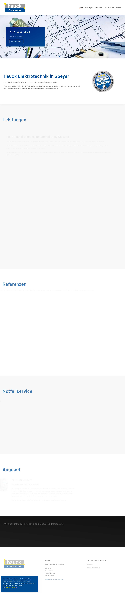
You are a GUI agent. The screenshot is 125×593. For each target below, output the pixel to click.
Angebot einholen (16, 41)
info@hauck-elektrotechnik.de (54, 579)
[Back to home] (15, 7)
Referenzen (98, 7)
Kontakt (118, 7)
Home (81, 7)
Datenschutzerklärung (93, 567)
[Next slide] (121, 36)
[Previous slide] (3, 36)
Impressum (89, 564)
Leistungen (89, 7)
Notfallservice (109, 7)
